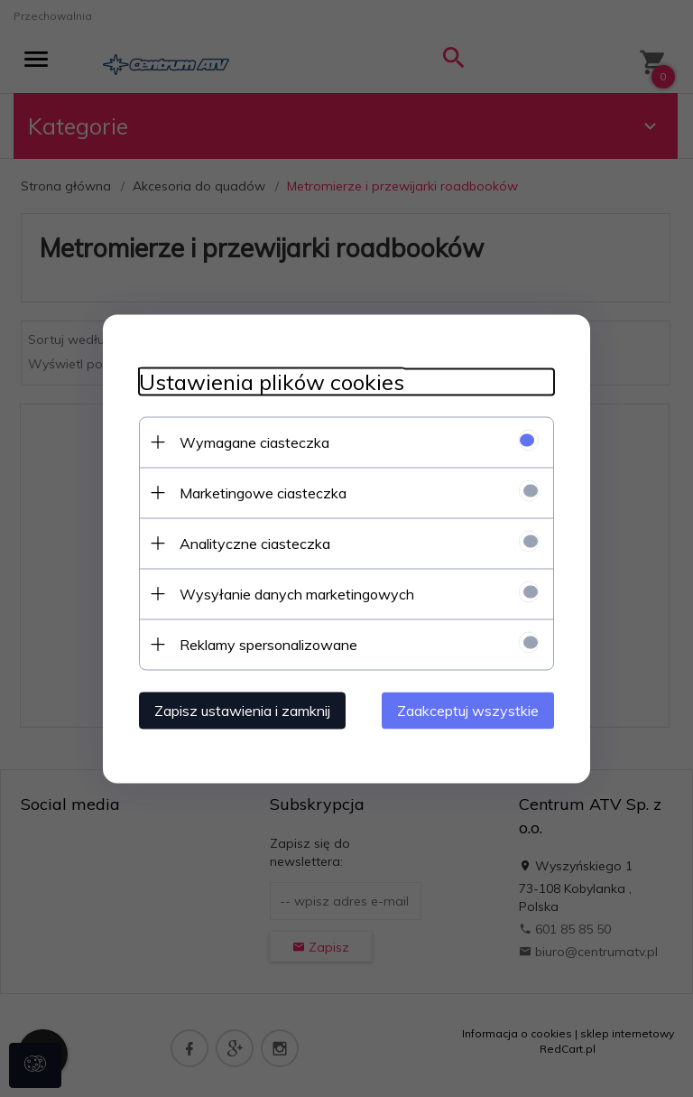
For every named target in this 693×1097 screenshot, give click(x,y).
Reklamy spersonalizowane (268, 644)
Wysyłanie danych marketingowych (297, 593)
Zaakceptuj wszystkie (468, 710)
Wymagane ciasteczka (254, 441)
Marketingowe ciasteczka (263, 492)
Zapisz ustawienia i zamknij (242, 710)
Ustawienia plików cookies (271, 381)
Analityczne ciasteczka (255, 543)
